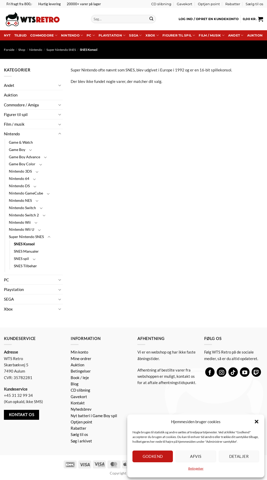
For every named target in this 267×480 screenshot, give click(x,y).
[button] (256, 421)
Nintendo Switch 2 (24, 215)
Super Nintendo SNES (61, 50)
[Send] (151, 19)
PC (91, 35)
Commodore (43, 35)
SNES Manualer (26, 251)
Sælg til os (254, 4)
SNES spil (21, 258)
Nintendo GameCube (26, 193)
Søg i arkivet (81, 441)
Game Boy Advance (24, 157)
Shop (21, 50)
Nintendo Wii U (21, 229)
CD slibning (161, 4)
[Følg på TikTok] (233, 372)
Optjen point (209, 4)
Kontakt (78, 402)
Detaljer (239, 456)
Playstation (112, 35)
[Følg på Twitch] (256, 372)
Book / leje (80, 377)
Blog (74, 383)
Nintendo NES (20, 200)
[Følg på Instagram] (221, 372)
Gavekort (184, 4)
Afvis (195, 456)
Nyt (7, 35)
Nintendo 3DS (20, 171)
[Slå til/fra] (60, 85)
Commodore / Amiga (21, 104)
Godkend (153, 456)
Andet (236, 35)
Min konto (79, 352)
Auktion (255, 35)
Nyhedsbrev (81, 409)
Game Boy (17, 149)
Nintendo (72, 35)
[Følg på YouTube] (244, 372)
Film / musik (211, 35)
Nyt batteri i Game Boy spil (94, 415)
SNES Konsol (24, 244)
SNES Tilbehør (25, 266)
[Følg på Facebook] (210, 372)
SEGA (135, 35)
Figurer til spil (178, 35)
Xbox (152, 35)
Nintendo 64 (19, 178)
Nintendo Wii (20, 222)
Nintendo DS (19, 186)
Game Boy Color (22, 164)
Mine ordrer (81, 358)
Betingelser (196, 468)
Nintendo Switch (22, 207)
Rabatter (232, 4)
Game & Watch (21, 142)
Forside (9, 50)
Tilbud (20, 35)
